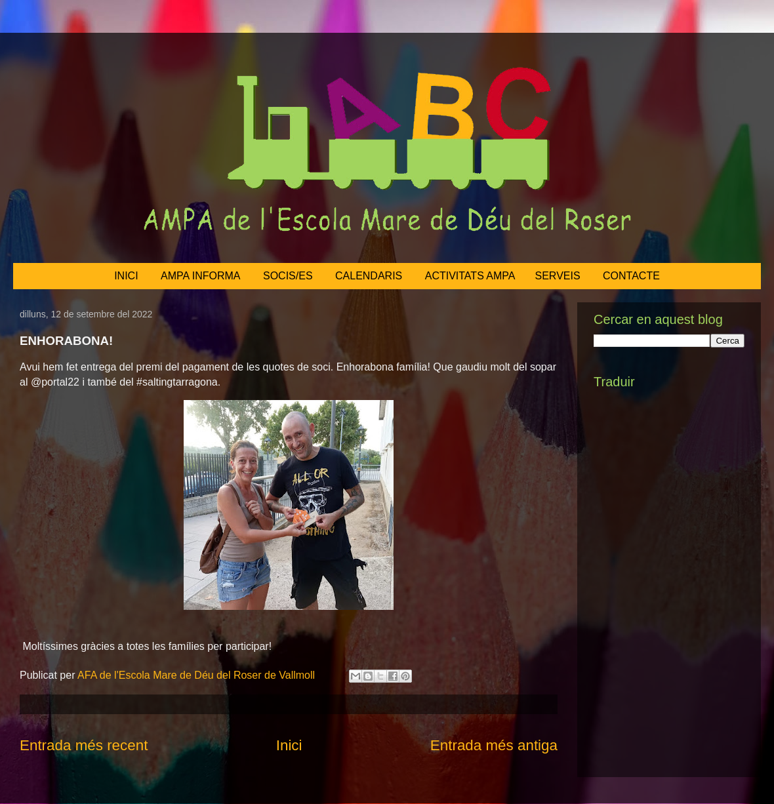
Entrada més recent (84, 745)
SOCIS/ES (288, 275)
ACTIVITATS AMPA (470, 275)
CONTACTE (631, 275)
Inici (289, 745)
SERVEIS (557, 275)
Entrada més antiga (494, 745)
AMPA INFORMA (201, 275)
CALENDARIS (368, 275)
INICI (126, 275)
